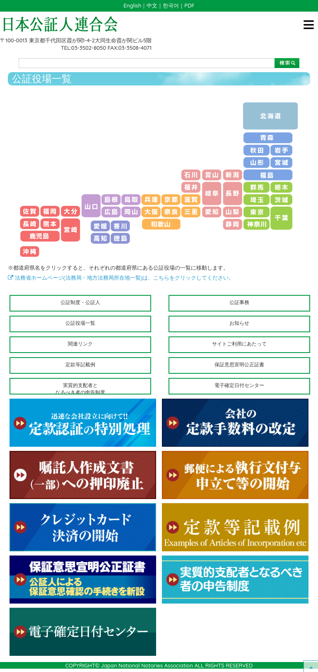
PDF (189, 5)
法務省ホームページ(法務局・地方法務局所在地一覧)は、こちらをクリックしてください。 (121, 277)
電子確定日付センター (239, 385)
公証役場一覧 (80, 323)
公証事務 (239, 302)
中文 (152, 5)
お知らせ (239, 323)
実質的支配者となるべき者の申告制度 (80, 388)
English (132, 5)
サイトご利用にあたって (239, 344)
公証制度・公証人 (80, 302)
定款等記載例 (80, 364)
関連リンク (80, 344)
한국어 (171, 5)
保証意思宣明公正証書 (239, 364)
